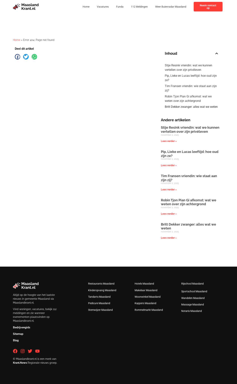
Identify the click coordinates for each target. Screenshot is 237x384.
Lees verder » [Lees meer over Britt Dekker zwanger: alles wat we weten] (169, 237)
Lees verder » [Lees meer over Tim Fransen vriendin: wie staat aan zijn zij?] (169, 189)
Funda (119, 6)
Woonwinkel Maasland (148, 296)
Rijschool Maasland (192, 283)
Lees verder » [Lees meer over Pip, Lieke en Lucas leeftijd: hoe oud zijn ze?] (169, 165)
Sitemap (18, 333)
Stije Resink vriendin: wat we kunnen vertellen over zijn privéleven (188, 68)
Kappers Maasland (145, 303)
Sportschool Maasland (194, 291)
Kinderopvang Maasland (102, 290)
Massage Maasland (192, 304)
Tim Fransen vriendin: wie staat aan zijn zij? (191, 88)
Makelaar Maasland (146, 290)
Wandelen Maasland (193, 298)
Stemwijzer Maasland (100, 309)
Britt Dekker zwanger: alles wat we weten (191, 107)
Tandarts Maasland (99, 296)
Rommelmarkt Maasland (149, 309)
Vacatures (103, 6)
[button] (17, 56)
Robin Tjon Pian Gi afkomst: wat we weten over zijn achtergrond (188, 99)
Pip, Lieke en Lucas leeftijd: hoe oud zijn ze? (191, 78)
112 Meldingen (139, 6)
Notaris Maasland (191, 310)
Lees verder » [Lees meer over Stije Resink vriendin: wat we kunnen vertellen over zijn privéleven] (169, 141)
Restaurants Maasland (101, 283)
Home (86, 6)
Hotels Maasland (144, 283)
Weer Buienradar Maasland (170, 6)
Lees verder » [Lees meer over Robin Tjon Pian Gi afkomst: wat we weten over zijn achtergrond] (169, 213)
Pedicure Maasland (99, 303)
